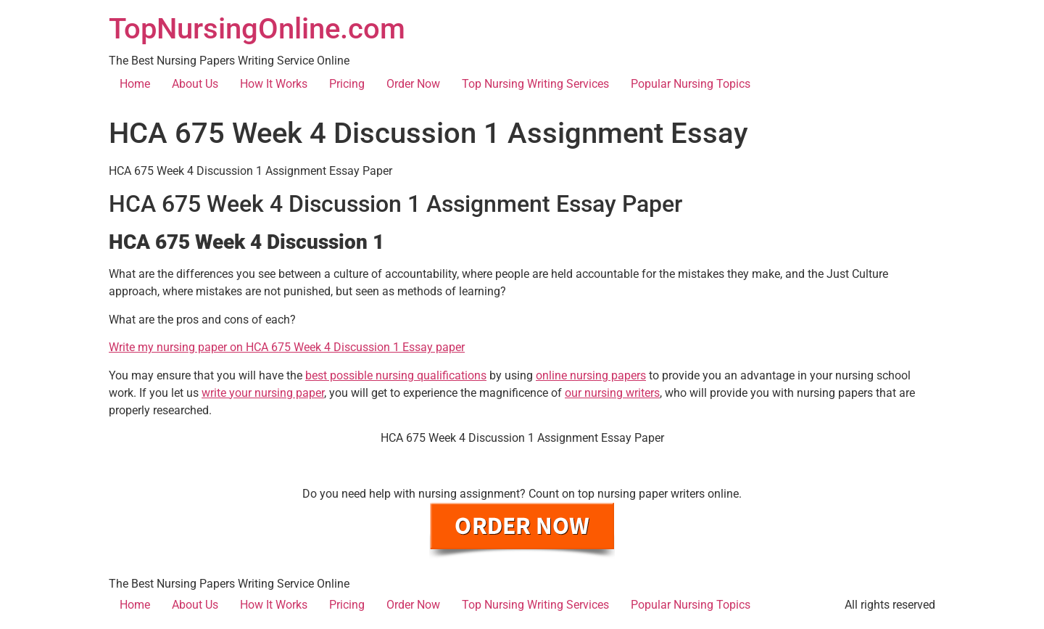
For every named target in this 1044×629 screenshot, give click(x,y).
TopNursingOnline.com (257, 29)
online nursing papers (591, 375)
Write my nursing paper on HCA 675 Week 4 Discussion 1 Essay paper (287, 347)
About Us (195, 84)
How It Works (273, 84)
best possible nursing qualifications (395, 375)
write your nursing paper (263, 393)
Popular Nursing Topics (690, 84)
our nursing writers (612, 393)
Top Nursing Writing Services (535, 84)
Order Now (413, 84)
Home (135, 84)
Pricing (347, 84)
